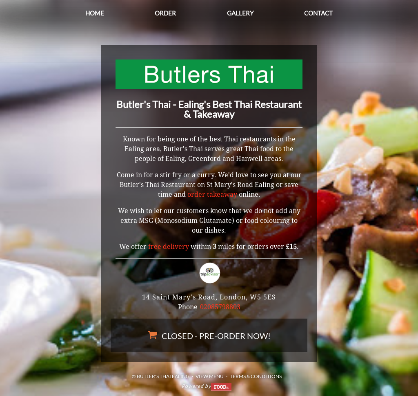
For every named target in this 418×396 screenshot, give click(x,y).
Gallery (240, 13)
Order (165, 13)
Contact (318, 13)
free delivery (168, 247)
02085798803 (220, 307)
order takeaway (212, 194)
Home (94, 13)
